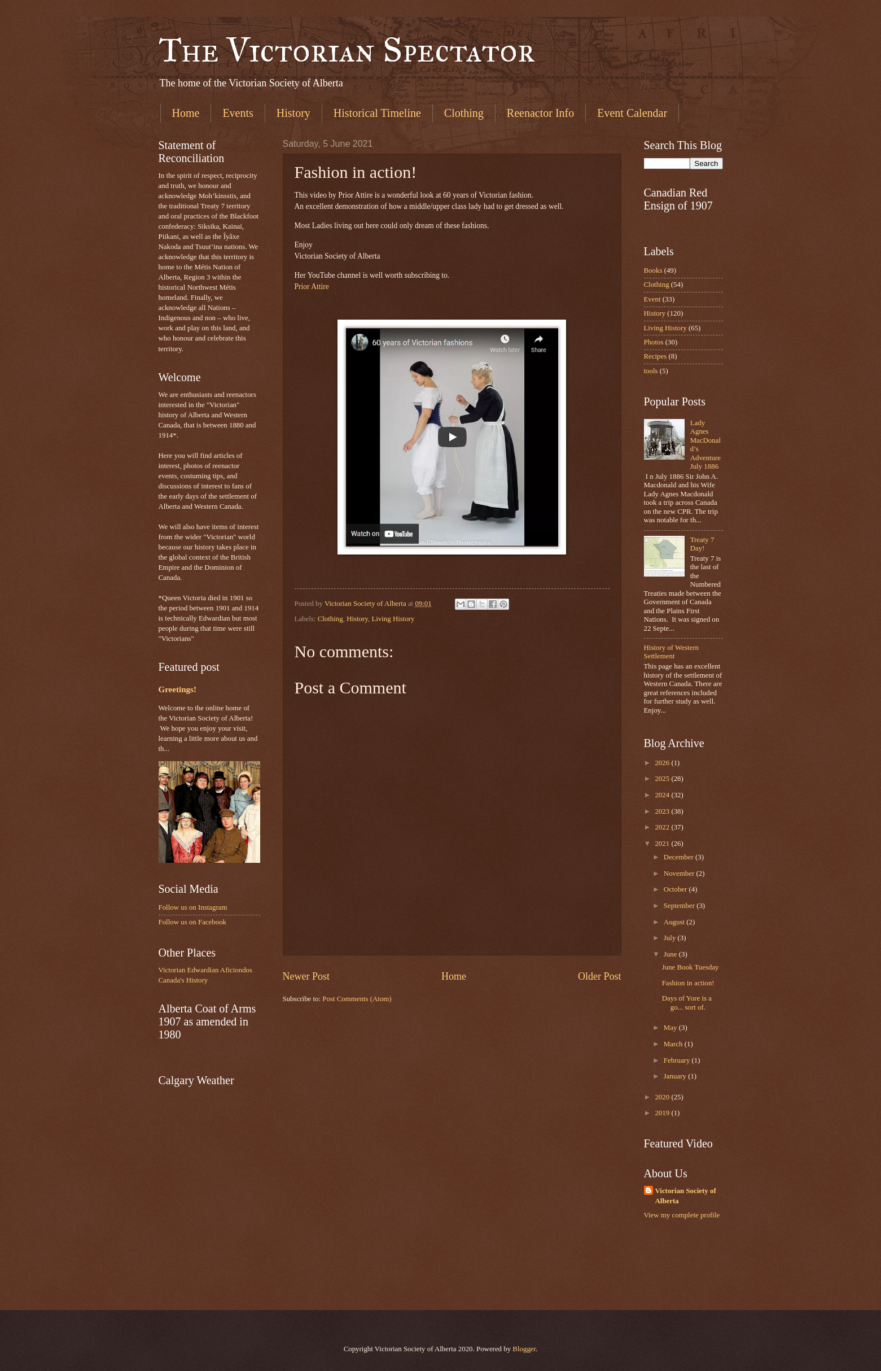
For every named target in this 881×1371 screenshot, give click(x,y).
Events (237, 113)
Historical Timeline (377, 113)
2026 (663, 763)
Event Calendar (632, 113)
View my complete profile (682, 1215)
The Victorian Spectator (347, 50)
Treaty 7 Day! (702, 544)
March (674, 1044)
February (678, 1060)
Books (653, 270)
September (680, 906)
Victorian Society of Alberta (685, 1196)
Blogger (524, 1349)
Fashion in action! (688, 983)
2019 (663, 1113)
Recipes (655, 356)
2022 (663, 827)
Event (652, 299)
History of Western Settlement (671, 652)
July (671, 938)
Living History (392, 619)
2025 (663, 779)
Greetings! (177, 689)
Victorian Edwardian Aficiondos (206, 970)
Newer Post (306, 976)
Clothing (464, 113)
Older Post (599, 976)
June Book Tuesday (690, 967)
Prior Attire (312, 286)
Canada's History (183, 980)
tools (651, 371)
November (680, 873)
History (293, 113)
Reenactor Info (540, 113)
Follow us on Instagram (193, 907)
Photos (654, 342)
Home (186, 113)
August (675, 922)
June (671, 954)
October (676, 889)
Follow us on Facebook (193, 922)
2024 (663, 795)
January (676, 1076)
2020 (663, 1097)
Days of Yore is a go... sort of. (687, 1002)
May (671, 1028)
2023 (663, 811)
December (679, 857)
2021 (663, 844)
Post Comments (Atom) (356, 999)
